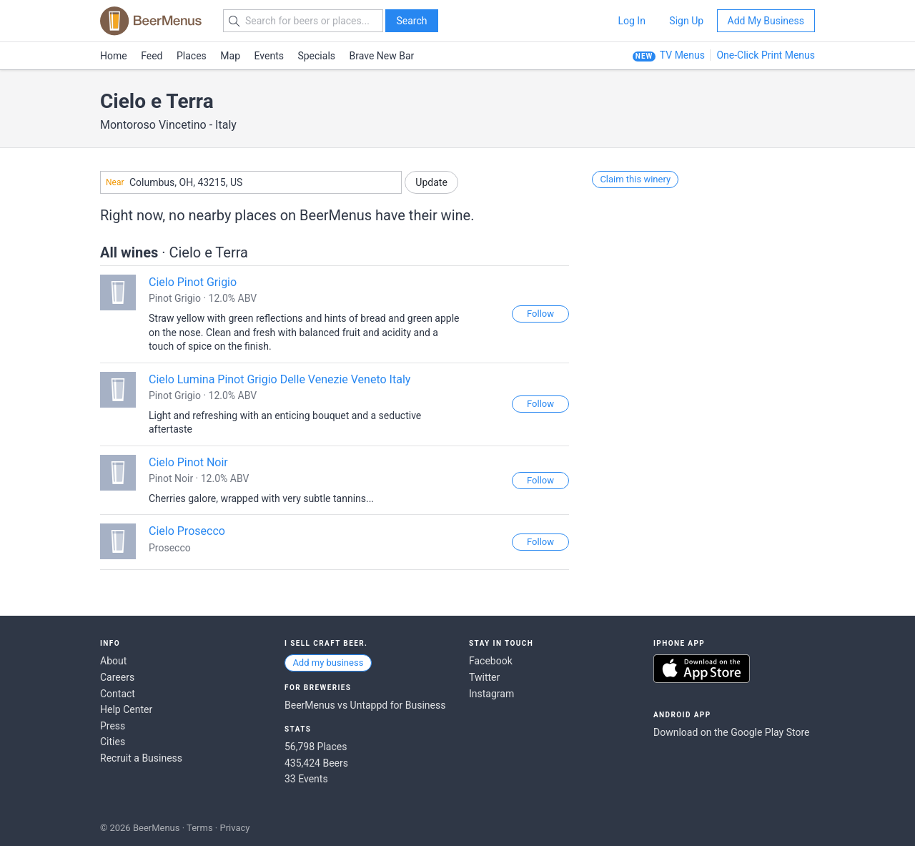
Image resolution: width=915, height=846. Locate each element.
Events (269, 56)
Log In (631, 20)
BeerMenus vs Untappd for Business (365, 705)
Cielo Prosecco (187, 531)
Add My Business (766, 20)
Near (115, 182)
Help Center (126, 709)
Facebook (491, 661)
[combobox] (251, 182)
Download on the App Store (701, 668)
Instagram (491, 693)
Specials (316, 56)
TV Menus (682, 55)
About (113, 661)
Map (230, 56)
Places (192, 56)
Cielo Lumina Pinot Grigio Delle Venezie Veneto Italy (279, 379)
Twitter (484, 677)
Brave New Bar (382, 56)
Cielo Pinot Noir (188, 462)
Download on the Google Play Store (731, 732)
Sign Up (686, 20)
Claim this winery (635, 179)
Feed (151, 56)
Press (112, 726)
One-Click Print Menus (765, 55)
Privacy (234, 827)
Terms (200, 827)
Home (113, 56)
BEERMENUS (151, 21)
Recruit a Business (141, 758)
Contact (117, 693)
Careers (117, 677)
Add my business (327, 662)
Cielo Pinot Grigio (193, 282)
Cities (112, 741)
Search (411, 20)
